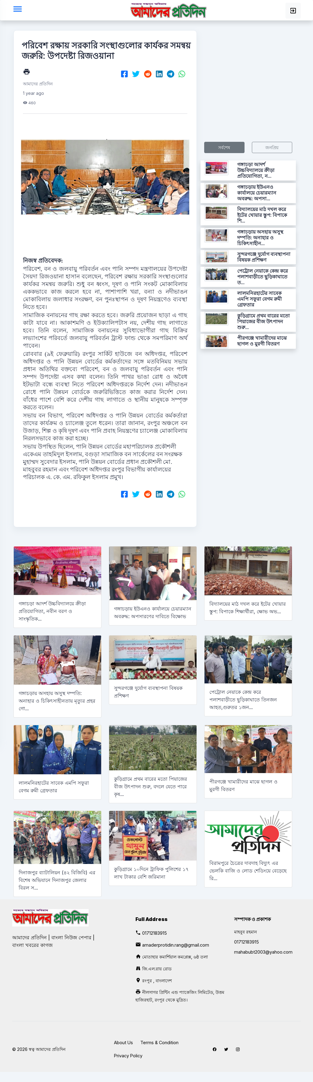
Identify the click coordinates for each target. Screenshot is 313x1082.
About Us (123, 1042)
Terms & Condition (159, 1042)
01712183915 (154, 933)
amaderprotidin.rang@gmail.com (175, 945)
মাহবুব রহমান (245, 931)
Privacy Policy (128, 1055)
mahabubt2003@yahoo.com (263, 952)
